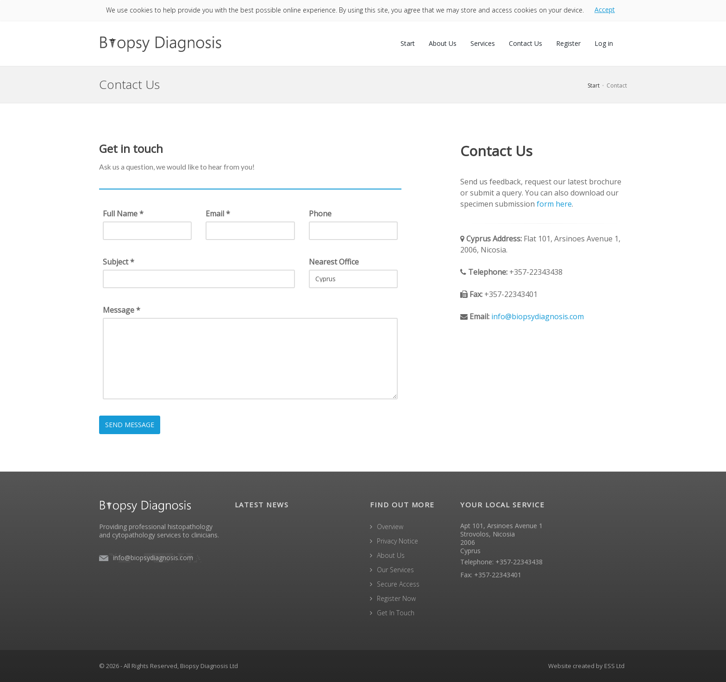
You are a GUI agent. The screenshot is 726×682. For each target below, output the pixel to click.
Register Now (396, 598)
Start (408, 43)
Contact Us (525, 43)
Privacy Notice (397, 541)
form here (554, 204)
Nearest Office (334, 262)
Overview (390, 526)
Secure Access (398, 584)
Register (568, 43)
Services (482, 43)
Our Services (395, 569)
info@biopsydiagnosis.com (537, 316)
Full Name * (123, 213)
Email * (218, 213)
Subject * (118, 262)
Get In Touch (395, 612)
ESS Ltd (614, 666)
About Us (443, 43)
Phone (320, 213)
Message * (121, 310)
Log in (604, 43)
